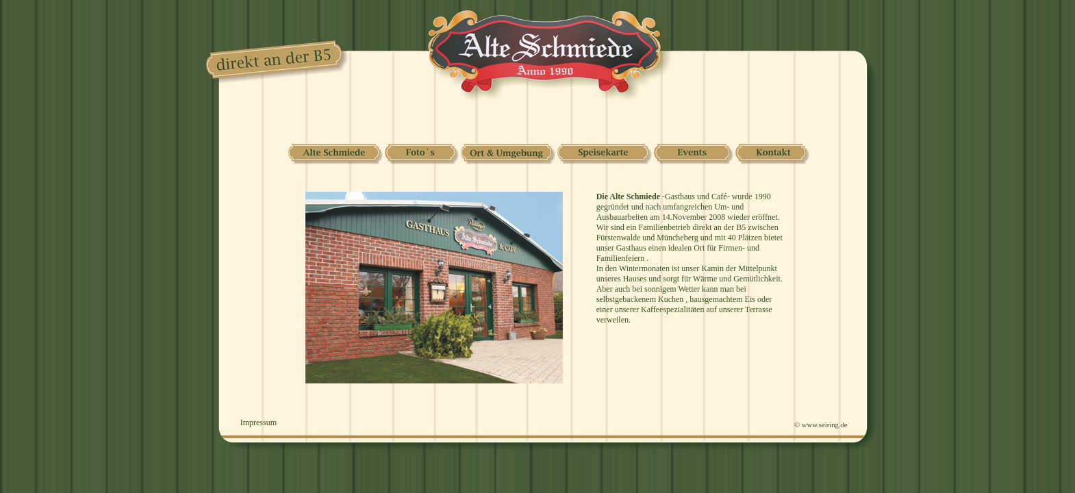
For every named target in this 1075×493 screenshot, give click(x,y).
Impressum (258, 422)
